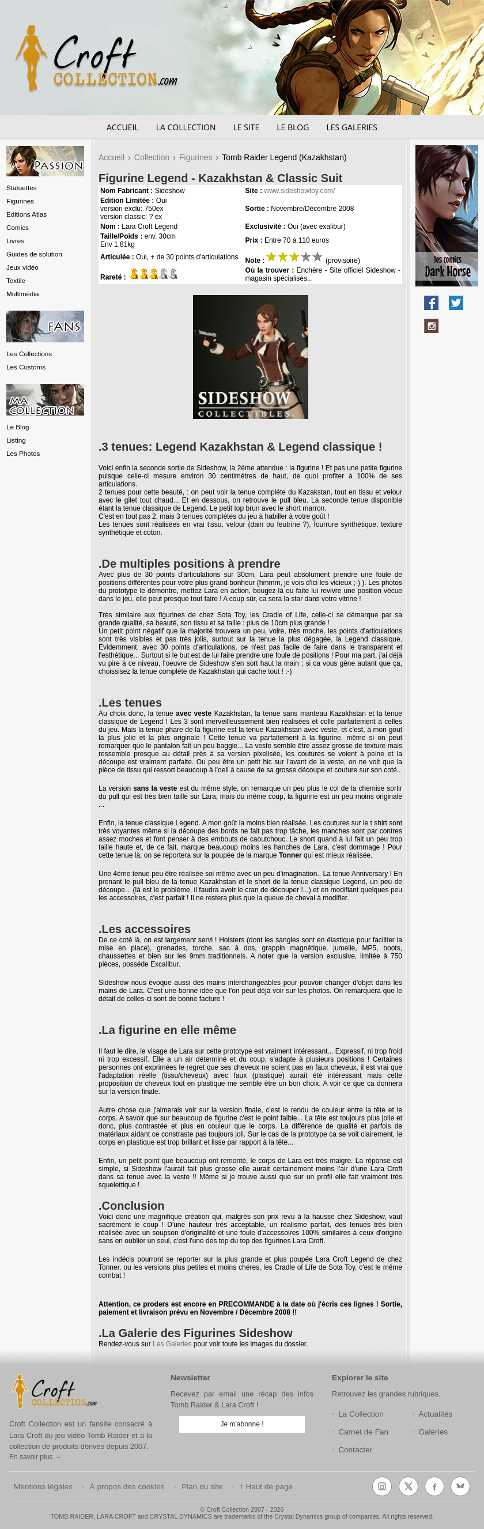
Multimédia (22, 293)
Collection (151, 157)
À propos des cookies (127, 1486)
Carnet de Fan (363, 1432)
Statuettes (21, 187)
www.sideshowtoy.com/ (299, 191)
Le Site (246, 127)
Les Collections (29, 353)
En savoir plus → (35, 1457)
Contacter (355, 1449)
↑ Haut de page (266, 1486)
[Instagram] (382, 1486)
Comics (17, 227)
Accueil (123, 127)
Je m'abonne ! (241, 1424)
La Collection (186, 127)
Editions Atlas (26, 214)
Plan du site (201, 1486)
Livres (15, 240)
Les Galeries (351, 127)
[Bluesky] (460, 1486)
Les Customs (26, 367)
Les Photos (23, 453)
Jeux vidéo (22, 267)
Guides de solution (34, 254)
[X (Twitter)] (408, 1486)
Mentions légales (43, 1486)
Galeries (433, 1432)
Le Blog (293, 127)
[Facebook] (434, 1486)
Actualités (435, 1414)
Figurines (20, 201)
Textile (15, 280)
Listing (16, 440)
